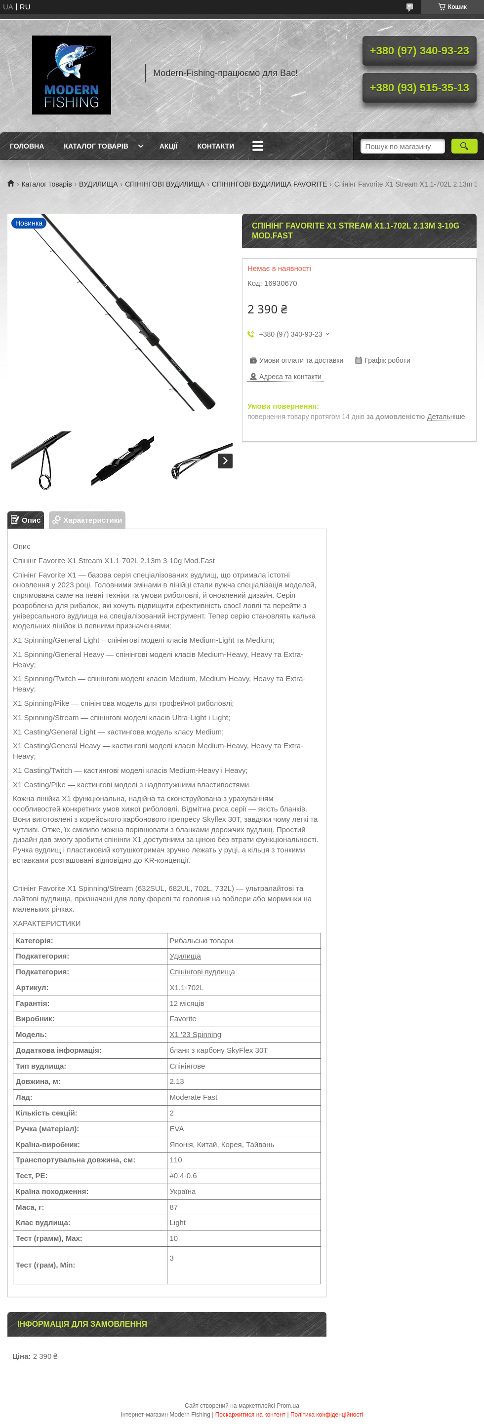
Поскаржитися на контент (250, 1414)
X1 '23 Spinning (196, 1034)
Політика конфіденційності (326, 1414)
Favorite (183, 1018)
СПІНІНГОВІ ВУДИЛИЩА (164, 184)
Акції (169, 146)
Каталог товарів (96, 146)
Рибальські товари (202, 940)
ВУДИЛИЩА (98, 184)
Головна (27, 146)
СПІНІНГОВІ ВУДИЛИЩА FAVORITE (269, 184)
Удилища (185, 956)
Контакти (215, 146)
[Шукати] (464, 146)
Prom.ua (288, 1405)
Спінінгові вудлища (202, 971)
